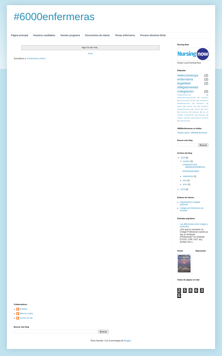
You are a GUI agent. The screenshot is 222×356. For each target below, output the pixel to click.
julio (185, 180)
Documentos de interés (97, 35)
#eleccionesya (187, 75)
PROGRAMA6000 (190, 171)
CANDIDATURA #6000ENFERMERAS (193, 166)
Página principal (19, 35)
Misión (179, 106)
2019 (183, 157)
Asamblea (204, 97)
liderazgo (201, 115)
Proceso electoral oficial (153, 35)
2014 (183, 189)
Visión (206, 109)
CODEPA (192, 100)
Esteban (23, 309)
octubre (186, 161)
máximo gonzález (184, 118)
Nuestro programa (70, 35)
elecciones (184, 112)
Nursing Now (191, 106)
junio (185, 184)
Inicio (90, 53)
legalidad (184, 83)
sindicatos (183, 121)
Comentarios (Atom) (36, 58)
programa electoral (201, 118)
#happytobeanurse (184, 95)
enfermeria (185, 79)
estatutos (195, 112)
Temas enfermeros (125, 35)
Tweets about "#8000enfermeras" (192, 133)
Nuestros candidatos (44, 35)
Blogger (127, 340)
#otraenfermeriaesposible (186, 97)
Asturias (183, 100)
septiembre (188, 176)
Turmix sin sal (26, 318)
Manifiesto (200, 103)
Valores (197, 109)
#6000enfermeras (54, 16)
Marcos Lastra (26, 313)
